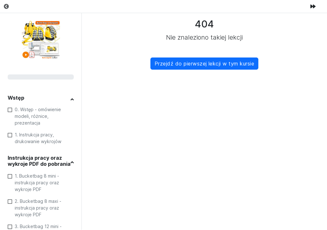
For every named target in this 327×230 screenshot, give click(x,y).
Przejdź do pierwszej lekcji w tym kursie (204, 63)
